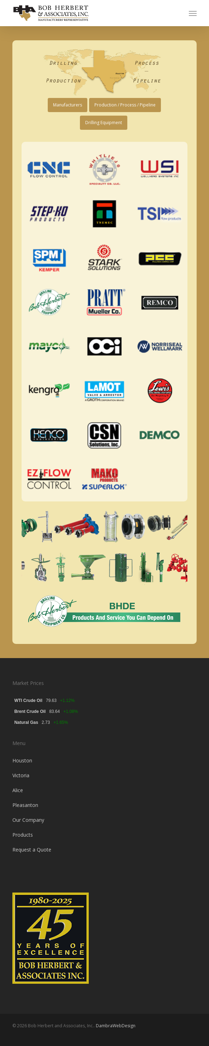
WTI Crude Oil (28, 700)
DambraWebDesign (115, 1026)
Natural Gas (26, 722)
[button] (193, 13)
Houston (22, 760)
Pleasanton (25, 805)
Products (22, 834)
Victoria (20, 775)
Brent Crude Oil (30, 711)
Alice (17, 790)
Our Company (28, 820)
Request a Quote (31, 849)
